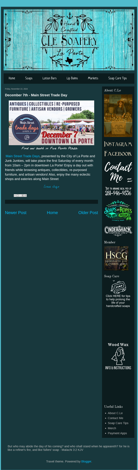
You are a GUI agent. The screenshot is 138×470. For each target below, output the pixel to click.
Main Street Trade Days (23, 156)
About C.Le (115, 413)
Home (12, 78)
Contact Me (115, 418)
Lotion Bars (50, 78)
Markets (93, 78)
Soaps (28, 78)
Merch (112, 428)
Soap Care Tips (117, 78)
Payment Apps (117, 433)
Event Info (51, 187)
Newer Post (15, 212)
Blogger (86, 461)
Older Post (88, 212)
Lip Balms (72, 78)
